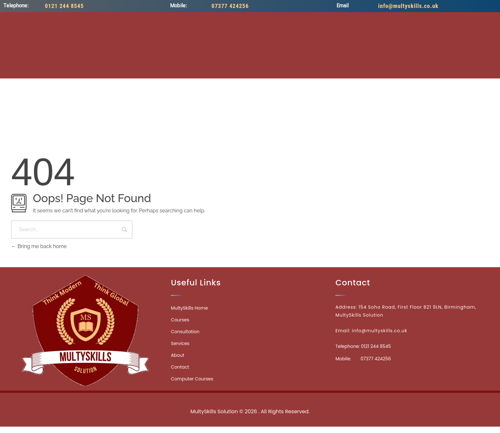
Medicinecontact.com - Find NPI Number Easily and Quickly (250, 397)
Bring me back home (39, 246)
